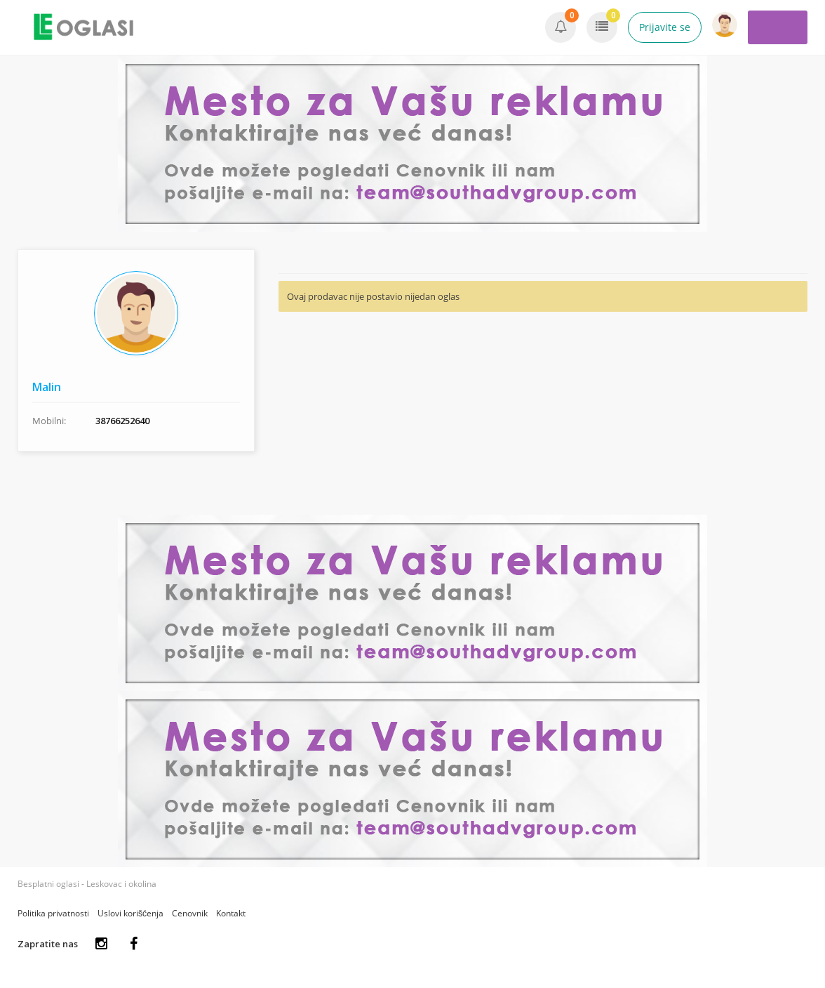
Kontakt (231, 913)
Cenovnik (190, 913)
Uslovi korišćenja (130, 913)
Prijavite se (664, 27)
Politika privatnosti (53, 913)
